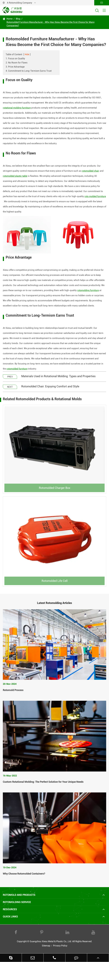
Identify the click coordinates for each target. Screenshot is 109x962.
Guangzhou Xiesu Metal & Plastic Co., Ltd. (51, 941)
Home (9, 18)
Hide (27, 54)
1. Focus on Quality (15, 58)
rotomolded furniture (17, 368)
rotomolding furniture (88, 290)
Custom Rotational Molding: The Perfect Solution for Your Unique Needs (43, 781)
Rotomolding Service (17, 902)
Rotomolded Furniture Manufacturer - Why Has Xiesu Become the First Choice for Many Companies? (51, 24)
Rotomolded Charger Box (54, 488)
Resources (10, 909)
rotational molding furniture (17, 107)
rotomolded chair (90, 171)
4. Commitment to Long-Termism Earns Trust (29, 70)
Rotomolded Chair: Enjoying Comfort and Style (50, 386)
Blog (18, 18)
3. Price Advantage (15, 66)
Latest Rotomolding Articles (54, 603)
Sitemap (46, 945)
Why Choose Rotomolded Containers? (24, 873)
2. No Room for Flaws (16, 62)
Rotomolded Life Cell (55, 581)
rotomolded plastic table (15, 176)
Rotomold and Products (19, 894)
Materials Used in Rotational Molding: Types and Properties (58, 376)
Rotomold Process (13, 690)
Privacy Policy (60, 945)
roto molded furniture (95, 196)
